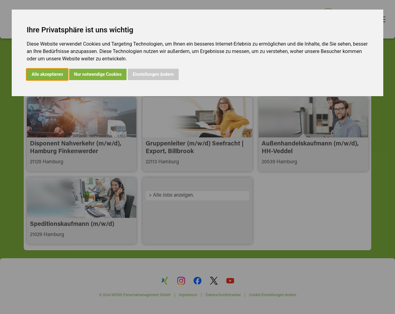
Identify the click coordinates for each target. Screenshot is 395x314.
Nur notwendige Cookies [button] (98, 74)
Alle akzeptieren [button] (47, 74)
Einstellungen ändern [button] (153, 74)
